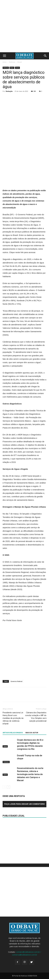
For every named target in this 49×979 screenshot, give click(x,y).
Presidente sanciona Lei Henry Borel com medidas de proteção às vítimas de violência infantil (13, 718)
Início (5, 62)
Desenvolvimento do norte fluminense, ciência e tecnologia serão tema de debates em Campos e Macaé (30, 774)
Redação (9, 91)
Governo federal (16, 681)
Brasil (20, 62)
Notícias (12, 62)
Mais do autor (31, 733)
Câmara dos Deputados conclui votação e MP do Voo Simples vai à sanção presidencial (35, 716)
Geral (17, 68)
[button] (45, 55)
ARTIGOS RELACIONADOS (13, 733)
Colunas (6, 762)
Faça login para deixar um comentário (24, 804)
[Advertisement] (24, 26)
